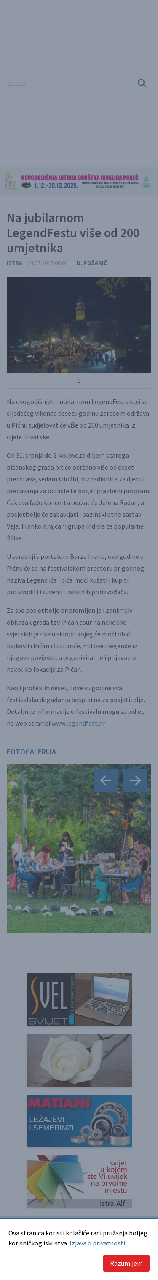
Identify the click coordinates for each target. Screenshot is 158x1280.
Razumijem (126, 1263)
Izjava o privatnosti (97, 1243)
